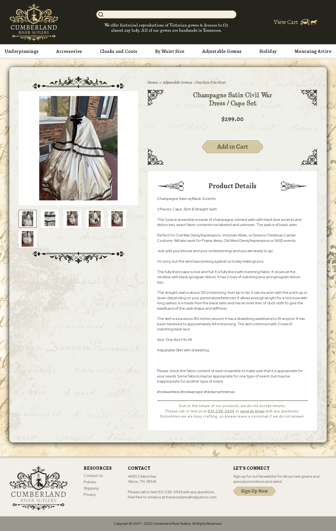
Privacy (90, 495)
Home (152, 82)
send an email (252, 411)
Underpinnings (22, 51)
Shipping (91, 488)
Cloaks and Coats (118, 51)
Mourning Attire (313, 51)
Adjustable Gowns (222, 51)
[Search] (170, 14)
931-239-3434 (221, 411)
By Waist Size (170, 51)
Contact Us (93, 476)
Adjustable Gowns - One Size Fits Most (194, 82)
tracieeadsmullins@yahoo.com (191, 497)
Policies (90, 482)
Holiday (268, 51)
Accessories (69, 51)
